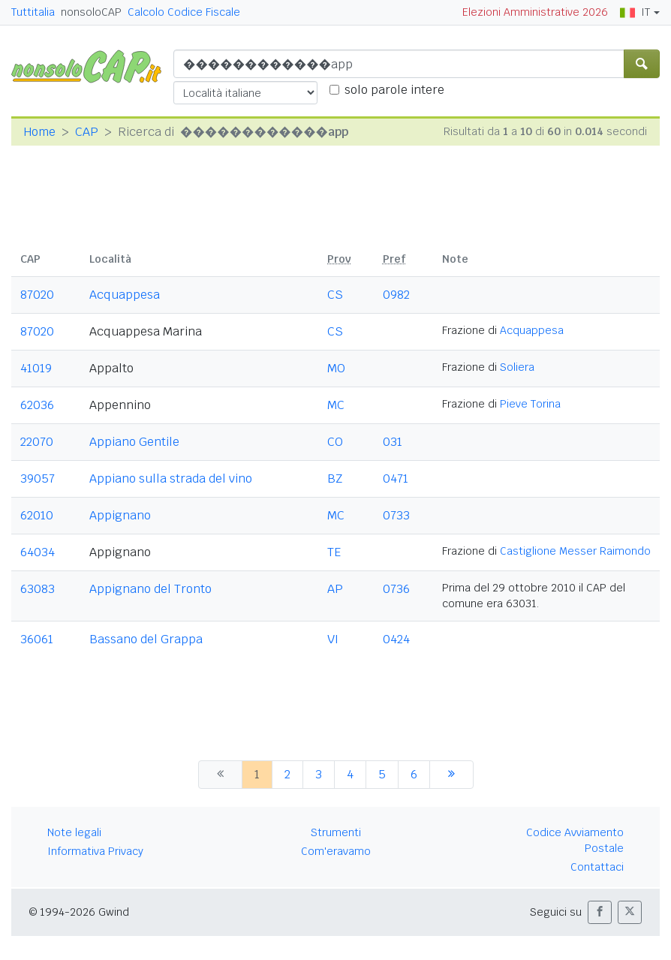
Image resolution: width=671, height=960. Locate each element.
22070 (36, 442)
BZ (334, 478)
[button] (600, 912)
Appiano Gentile (134, 442)
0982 (396, 294)
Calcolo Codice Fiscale (184, 12)
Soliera (517, 367)
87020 (37, 294)
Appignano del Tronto (150, 589)
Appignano (120, 515)
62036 (37, 405)
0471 (395, 478)
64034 (37, 552)
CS (335, 294)
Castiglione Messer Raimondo (575, 551)
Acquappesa (124, 294)
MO (336, 368)
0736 (396, 589)
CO (335, 442)
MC (336, 405)
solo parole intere (394, 90)
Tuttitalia (33, 12)
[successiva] (451, 774)
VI (333, 639)
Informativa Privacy (95, 851)
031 (392, 442)
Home (39, 132)
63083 (37, 589)
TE (334, 552)
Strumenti (336, 832)
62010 (36, 515)
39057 (37, 478)
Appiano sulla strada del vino (170, 478)
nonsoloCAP (91, 12)
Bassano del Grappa (146, 639)
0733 (396, 515)
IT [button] (635, 12)
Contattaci (597, 867)
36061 (36, 639)
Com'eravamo (336, 851)
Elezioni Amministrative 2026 (535, 12)
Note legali (74, 832)
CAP (86, 132)
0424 (396, 639)
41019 (36, 368)
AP (335, 589)
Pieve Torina (530, 404)
